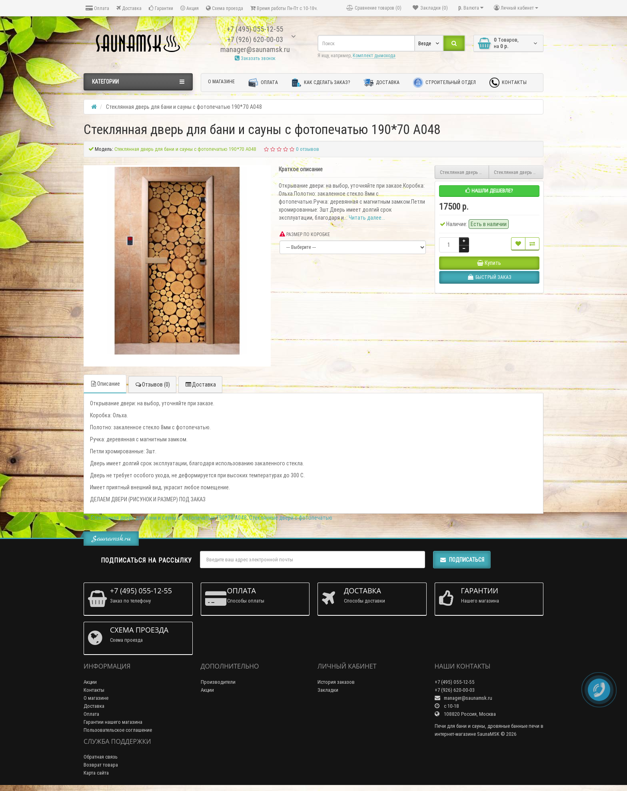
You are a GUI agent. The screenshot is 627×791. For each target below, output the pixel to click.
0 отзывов (307, 149)
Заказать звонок (255, 58)
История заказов (336, 682)
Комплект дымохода (374, 55)
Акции (90, 682)
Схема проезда (224, 8)
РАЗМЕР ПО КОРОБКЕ (305, 234)
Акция (189, 8)
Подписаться (461, 559)
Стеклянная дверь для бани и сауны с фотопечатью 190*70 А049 (464, 172)
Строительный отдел (444, 83)
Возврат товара (101, 764)
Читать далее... (367, 217)
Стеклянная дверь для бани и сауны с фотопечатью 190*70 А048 (169, 517)
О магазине (221, 81)
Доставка (129, 8)
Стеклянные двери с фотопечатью (290, 517)
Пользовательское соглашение (118, 730)
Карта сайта (96, 772)
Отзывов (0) (152, 384)
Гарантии (161, 8)
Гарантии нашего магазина (113, 722)
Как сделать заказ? (321, 83)
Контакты (508, 83)
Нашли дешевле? (489, 190)
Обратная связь (101, 756)
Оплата (97, 8)
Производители (218, 682)
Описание (105, 383)
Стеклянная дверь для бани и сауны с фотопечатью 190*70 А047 (518, 172)
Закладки (327, 690)
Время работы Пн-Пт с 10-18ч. (284, 8)
